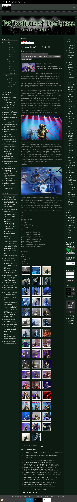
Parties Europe (13, 82)
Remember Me (70, 297)
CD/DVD (6, 59)
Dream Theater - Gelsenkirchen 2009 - (38, 481)
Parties (6, 76)
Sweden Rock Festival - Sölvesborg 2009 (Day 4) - (41, 479)
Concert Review (25, 53)
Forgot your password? (71, 316)
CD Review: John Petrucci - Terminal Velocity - (40, 459)
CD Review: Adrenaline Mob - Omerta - (38, 469)
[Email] (70, 277)
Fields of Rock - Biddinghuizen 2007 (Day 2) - (40, 482)
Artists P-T (11, 54)
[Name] (70, 273)
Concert (7, 42)
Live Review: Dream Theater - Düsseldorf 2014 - (41, 464)
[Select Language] (27, 43)
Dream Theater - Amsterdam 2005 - (37, 484)
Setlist (32, 53)
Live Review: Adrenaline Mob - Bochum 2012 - (40, 467)
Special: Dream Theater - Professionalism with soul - (42, 474)
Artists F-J (11, 49)
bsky (23, 2)
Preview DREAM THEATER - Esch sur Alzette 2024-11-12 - (43, 452)
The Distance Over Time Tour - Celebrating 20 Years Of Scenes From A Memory (41, 56)
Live (37, 53)
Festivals (11, 45)
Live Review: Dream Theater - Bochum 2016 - (40, 460)
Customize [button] (47, 500)
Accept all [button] (29, 500)
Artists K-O (12, 52)
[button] (22, 492)
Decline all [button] (38, 500)
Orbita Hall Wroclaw (26, 59)
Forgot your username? (71, 319)
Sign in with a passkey (71, 305)
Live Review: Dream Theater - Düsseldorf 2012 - (41, 471)
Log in (71, 312)
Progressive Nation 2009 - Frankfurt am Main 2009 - (42, 476)
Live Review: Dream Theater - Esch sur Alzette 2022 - (42, 454)
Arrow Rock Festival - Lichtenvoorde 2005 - (39, 486)
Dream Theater (43, 53)
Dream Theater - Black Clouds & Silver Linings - (40, 477)
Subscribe (70, 280)
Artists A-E (11, 47)
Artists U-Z (12, 56)
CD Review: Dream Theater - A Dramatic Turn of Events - (43, 472)
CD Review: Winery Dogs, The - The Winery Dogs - (41, 466)
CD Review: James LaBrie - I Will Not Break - (39, 462)
